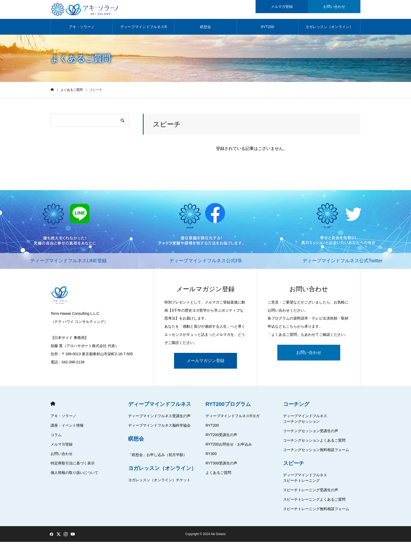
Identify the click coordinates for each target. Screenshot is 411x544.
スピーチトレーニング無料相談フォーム (316, 511)
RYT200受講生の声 (221, 437)
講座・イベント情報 (67, 427)
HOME (53, 406)
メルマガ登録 (62, 446)
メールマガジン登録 (205, 362)
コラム (56, 437)
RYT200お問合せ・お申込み (229, 446)
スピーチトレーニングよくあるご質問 (314, 501)
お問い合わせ (308, 354)
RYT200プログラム (228, 406)
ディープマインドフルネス (159, 406)
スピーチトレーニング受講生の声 (310, 492)
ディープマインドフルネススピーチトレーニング (305, 480)
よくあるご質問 (218, 475)
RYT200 (267, 29)
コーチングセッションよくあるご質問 (314, 442)
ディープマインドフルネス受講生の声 (159, 418)
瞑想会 (205, 29)
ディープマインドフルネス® (143, 29)
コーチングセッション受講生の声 (310, 433)
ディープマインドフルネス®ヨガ (232, 418)
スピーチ (293, 465)
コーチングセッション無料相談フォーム (316, 452)
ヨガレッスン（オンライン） (329, 29)
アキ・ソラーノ (82, 29)
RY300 (211, 456)
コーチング (296, 406)
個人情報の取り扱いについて (74, 475)
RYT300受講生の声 (221, 465)
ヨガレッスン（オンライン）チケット (159, 482)
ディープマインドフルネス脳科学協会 (159, 427)
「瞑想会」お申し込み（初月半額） (157, 457)
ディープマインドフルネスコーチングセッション (305, 421)
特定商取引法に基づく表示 (73, 465)
